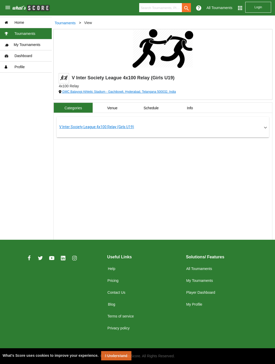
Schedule (152, 108)
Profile (15, 67)
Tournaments (20, 34)
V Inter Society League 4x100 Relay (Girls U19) (97, 127)
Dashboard (18, 56)
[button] (163, 127)
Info (191, 108)
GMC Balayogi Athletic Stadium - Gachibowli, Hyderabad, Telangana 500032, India (119, 92)
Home (14, 22)
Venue (113, 108)
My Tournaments (22, 45)
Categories (74, 108)
